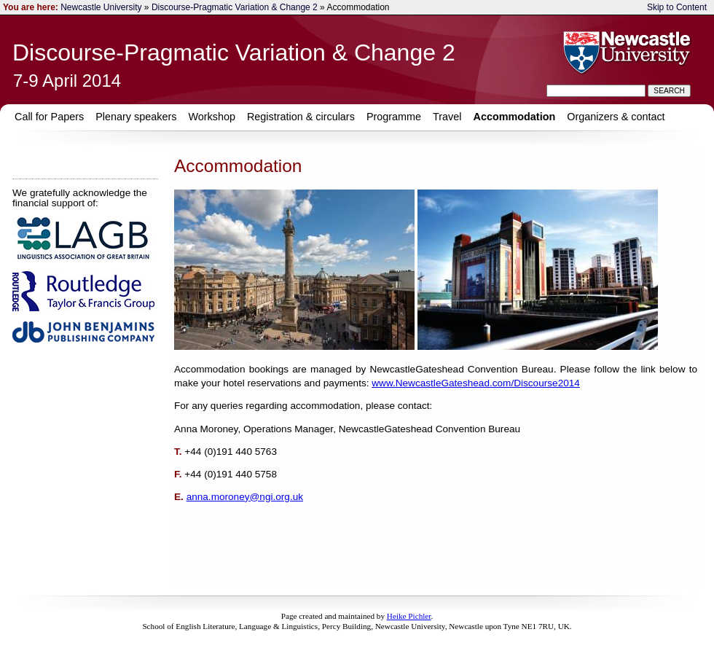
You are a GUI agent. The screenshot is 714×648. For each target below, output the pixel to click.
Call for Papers (49, 116)
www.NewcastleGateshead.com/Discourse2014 (476, 383)
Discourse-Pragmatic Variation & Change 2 (235, 7)
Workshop (211, 116)
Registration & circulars (301, 116)
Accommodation (515, 116)
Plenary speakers (135, 116)
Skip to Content (677, 7)
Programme (393, 116)
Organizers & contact (615, 116)
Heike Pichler (409, 616)
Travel (447, 116)
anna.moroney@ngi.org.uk (245, 496)
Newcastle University (100, 7)
